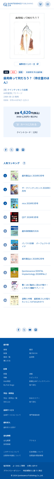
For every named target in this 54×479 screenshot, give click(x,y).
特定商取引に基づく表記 (32, 470)
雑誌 (31, 349)
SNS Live (6, 401)
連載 (31, 373)
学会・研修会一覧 (10, 398)
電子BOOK (33, 353)
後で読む (32, 385)
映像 (5, 353)
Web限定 (7, 381)
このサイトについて (11, 451)
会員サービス (8, 410)
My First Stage (8, 385)
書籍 (5, 349)
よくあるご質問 (19, 465)
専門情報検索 (34, 415)
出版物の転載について (12, 455)
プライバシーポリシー (12, 470)
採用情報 (6, 444)
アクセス (32, 440)
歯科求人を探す (9, 427)
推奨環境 (6, 465)
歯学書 (6, 344)
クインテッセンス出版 (17, 89)
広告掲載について (36, 451)
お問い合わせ (32, 465)
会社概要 (6, 440)
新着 (5, 373)
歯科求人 (6, 422)
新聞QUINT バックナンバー (39, 381)
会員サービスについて (12, 415)
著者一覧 (6, 357)
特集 (5, 377)
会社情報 (6, 435)
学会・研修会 (8, 393)
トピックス (33, 377)
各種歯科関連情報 (36, 455)
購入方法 (6, 360)
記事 (5, 369)
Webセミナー (34, 398)
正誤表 (31, 357)
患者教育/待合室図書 (34, 72)
